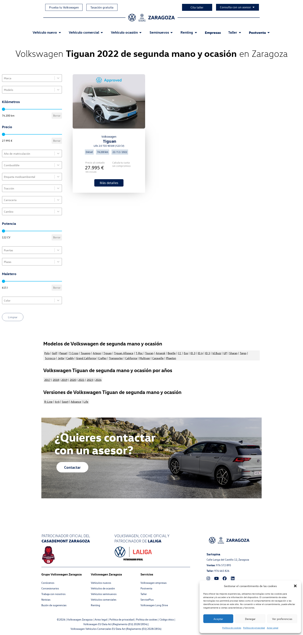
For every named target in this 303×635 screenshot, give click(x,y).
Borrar (56, 115)
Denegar (250, 619)
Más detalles (109, 183)
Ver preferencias (282, 619)
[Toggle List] (58, 78)
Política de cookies (231, 627)
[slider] (3, 109)
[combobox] (28, 78)
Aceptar (218, 619)
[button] (295, 586)
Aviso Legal (272, 627)
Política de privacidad (254, 627)
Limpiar (12, 317)
